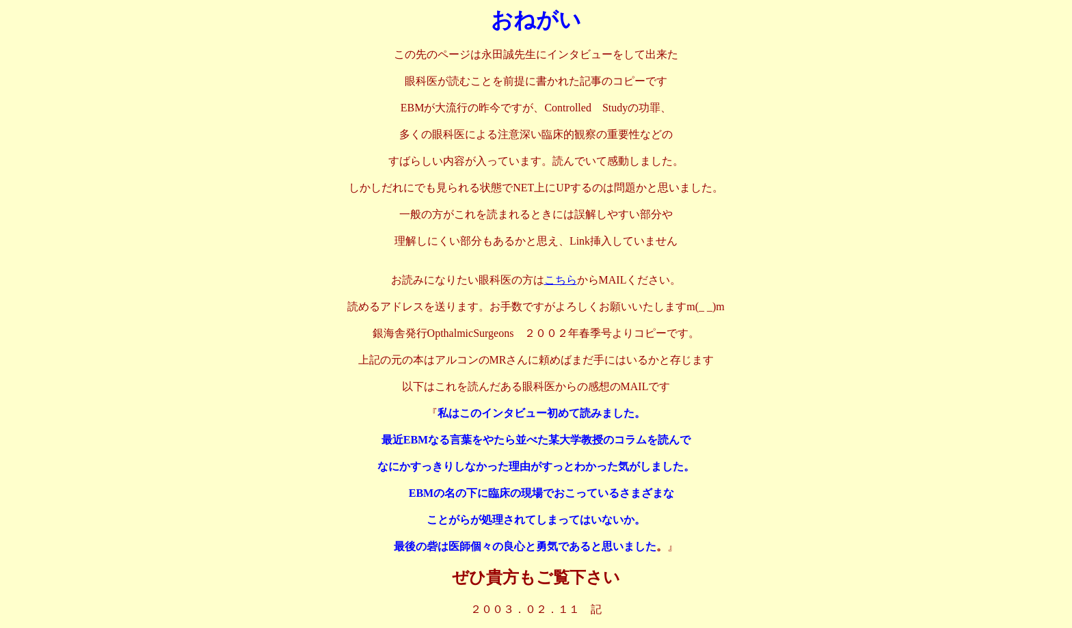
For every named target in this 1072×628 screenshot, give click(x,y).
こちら (560, 280)
